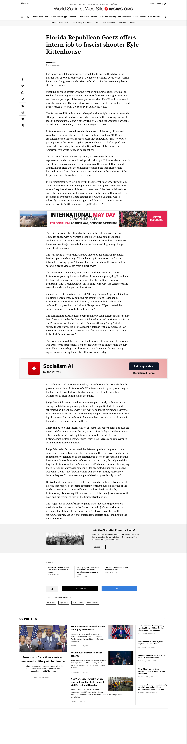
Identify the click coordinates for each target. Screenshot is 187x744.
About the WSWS (109, 23)
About (159, 3)
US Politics (51, 603)
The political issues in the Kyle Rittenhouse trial (116, 568)
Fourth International (60, 23)
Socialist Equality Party (82, 23)
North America (92, 603)
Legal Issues (64, 603)
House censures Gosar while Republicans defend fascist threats (58, 569)
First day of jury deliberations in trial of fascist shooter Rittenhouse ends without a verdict (88, 571)
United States (78, 603)
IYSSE (97, 23)
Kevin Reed (51, 62)
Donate (133, 23)
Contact (151, 3)
